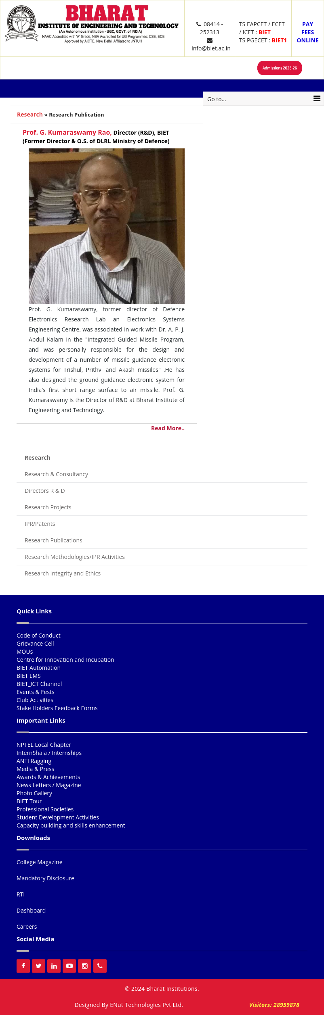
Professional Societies (45, 809)
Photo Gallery (34, 793)
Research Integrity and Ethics (63, 573)
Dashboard (31, 910)
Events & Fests (36, 692)
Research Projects (48, 507)
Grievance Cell (35, 643)
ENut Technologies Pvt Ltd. (146, 1005)
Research (30, 114)
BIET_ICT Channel (39, 684)
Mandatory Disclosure (45, 878)
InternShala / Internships (49, 753)
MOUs (25, 651)
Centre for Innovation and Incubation (65, 659)
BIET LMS (29, 675)
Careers (27, 926)
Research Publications (53, 540)
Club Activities (35, 700)
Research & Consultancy (56, 474)
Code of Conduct (39, 635)
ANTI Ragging (34, 761)
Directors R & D (45, 490)
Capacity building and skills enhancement (71, 825)
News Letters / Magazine (49, 785)
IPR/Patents (40, 523)
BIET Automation (39, 667)
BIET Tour (29, 801)
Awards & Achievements (48, 777)
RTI (21, 894)
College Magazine (40, 862)
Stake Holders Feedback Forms (57, 708)
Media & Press (35, 769)
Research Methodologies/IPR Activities (75, 557)
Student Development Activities (58, 817)
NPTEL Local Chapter (44, 744)
